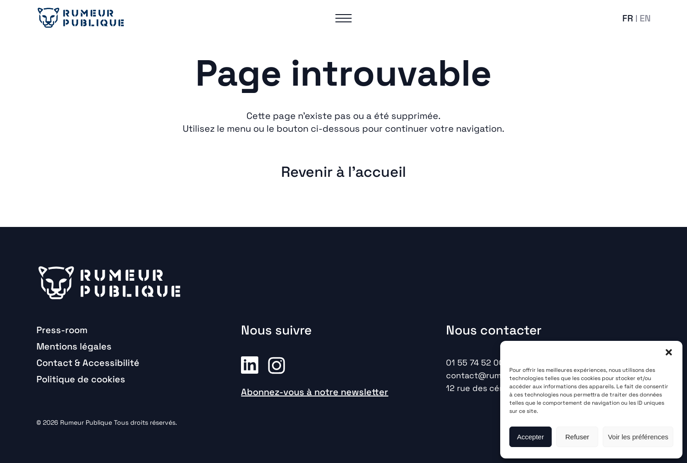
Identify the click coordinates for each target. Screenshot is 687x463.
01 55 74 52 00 (475, 362)
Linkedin (249, 364)
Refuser (577, 437)
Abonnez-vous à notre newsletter (314, 392)
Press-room (61, 330)
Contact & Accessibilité (87, 363)
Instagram (276, 364)
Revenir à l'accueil (343, 172)
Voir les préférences (638, 437)
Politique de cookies (80, 379)
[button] (668, 352)
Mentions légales (74, 346)
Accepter (530, 437)
